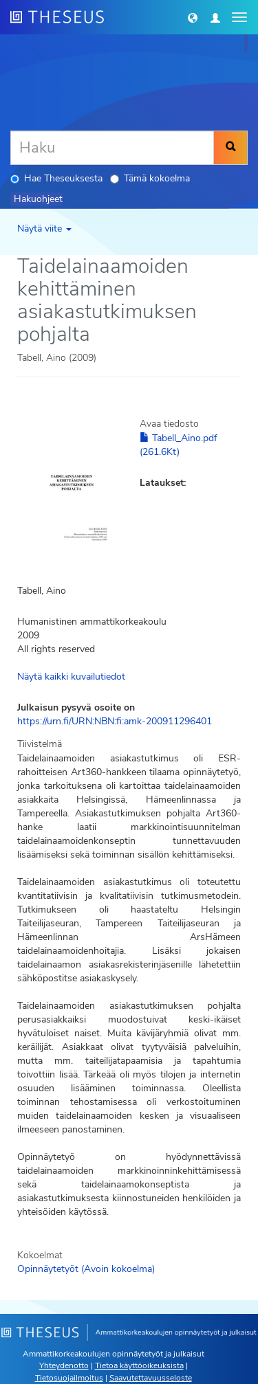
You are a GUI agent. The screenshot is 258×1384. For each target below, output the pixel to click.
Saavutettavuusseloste (150, 1377)
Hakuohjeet (38, 198)
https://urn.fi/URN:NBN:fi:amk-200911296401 (114, 721)
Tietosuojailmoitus (69, 1377)
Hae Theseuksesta (56, 178)
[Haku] (112, 148)
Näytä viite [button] (44, 228)
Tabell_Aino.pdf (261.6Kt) (178, 445)
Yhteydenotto (64, 1365)
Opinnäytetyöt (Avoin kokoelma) (86, 1268)
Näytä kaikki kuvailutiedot (71, 676)
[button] (192, 17)
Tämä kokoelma (150, 178)
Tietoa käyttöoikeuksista (139, 1365)
